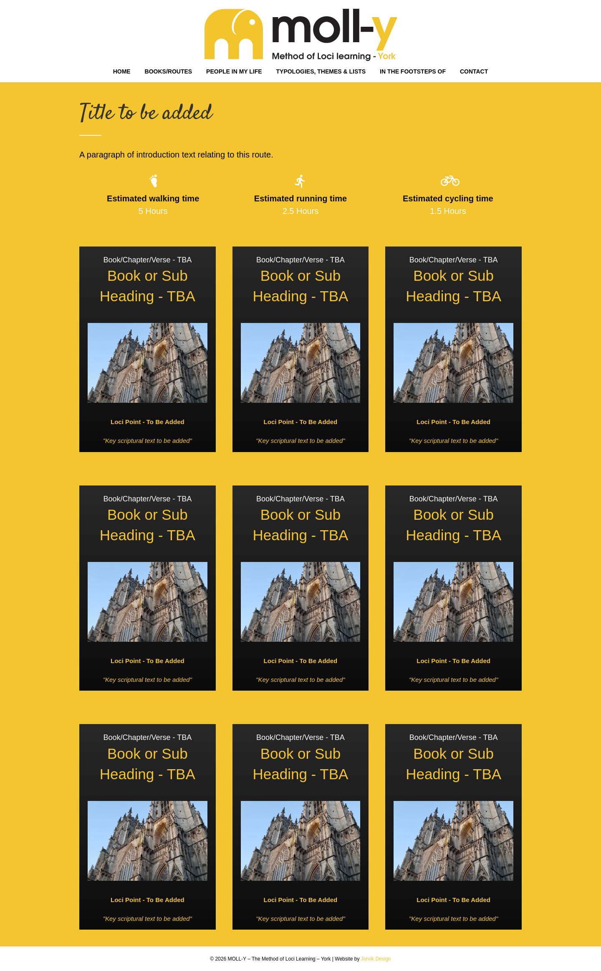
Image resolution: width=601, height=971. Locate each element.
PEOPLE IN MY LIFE (234, 71)
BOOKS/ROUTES (168, 71)
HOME (122, 71)
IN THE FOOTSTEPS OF (413, 71)
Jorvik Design (376, 959)
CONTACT (474, 71)
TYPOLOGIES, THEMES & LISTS (321, 71)
